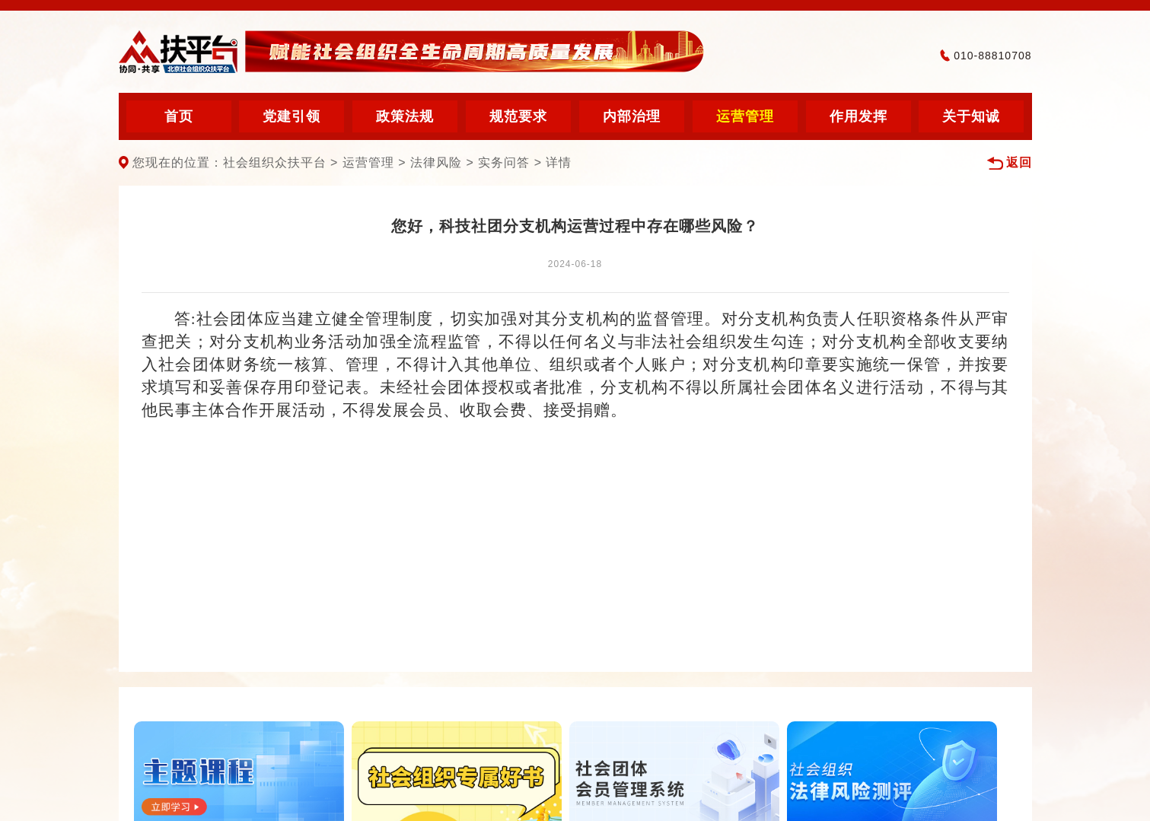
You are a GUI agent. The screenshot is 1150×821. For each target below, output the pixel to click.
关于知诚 (971, 116)
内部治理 (632, 116)
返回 (1009, 163)
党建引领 (291, 116)
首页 (178, 116)
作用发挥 (858, 116)
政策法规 (405, 116)
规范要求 (518, 116)
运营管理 (745, 116)
